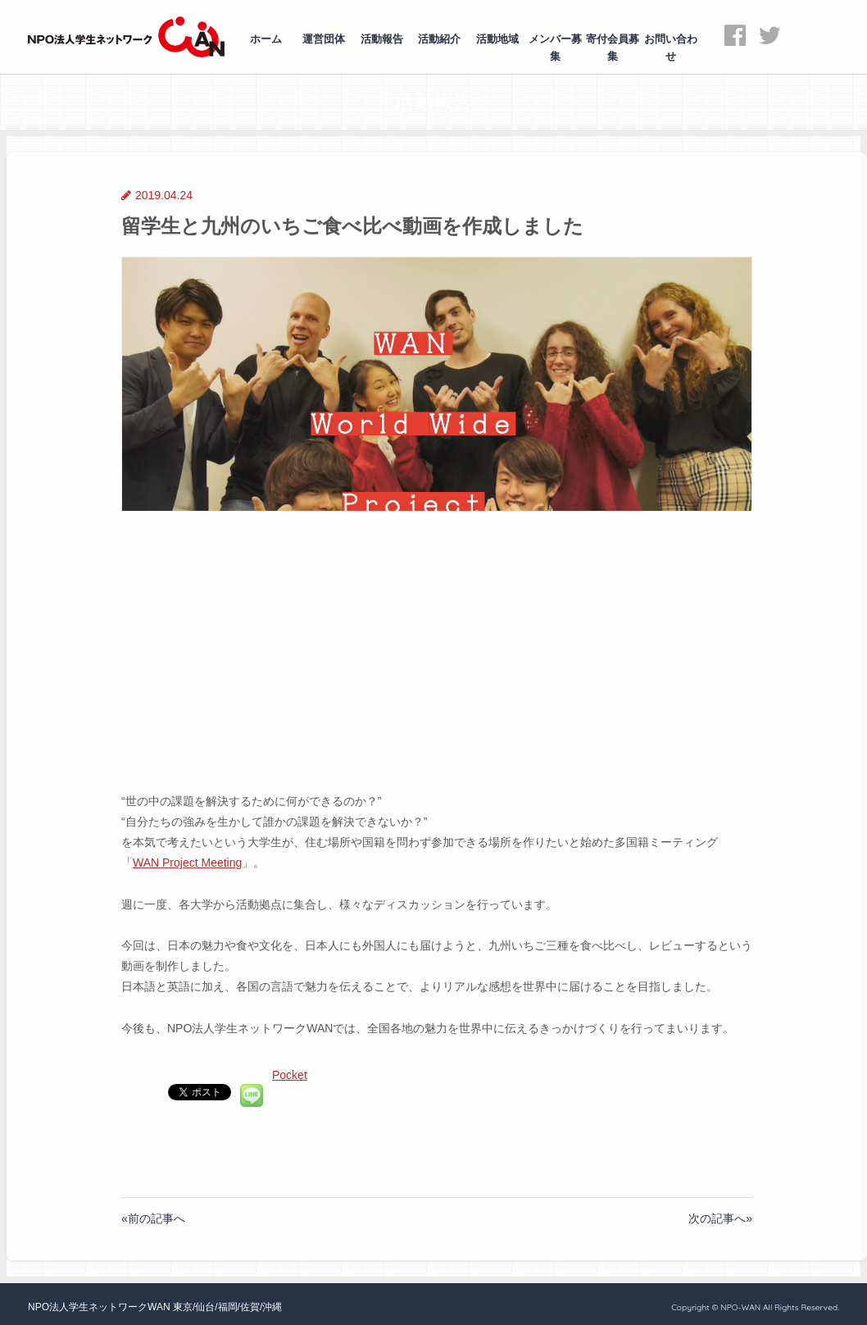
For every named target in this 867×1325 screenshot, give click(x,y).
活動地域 (497, 39)
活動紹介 (439, 39)
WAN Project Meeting (187, 862)
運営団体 (323, 39)
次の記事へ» (720, 1218)
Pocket (289, 1074)
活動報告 (382, 39)
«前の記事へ (153, 1218)
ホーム (266, 39)
